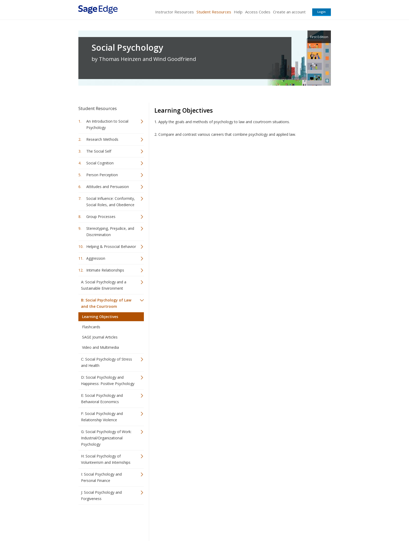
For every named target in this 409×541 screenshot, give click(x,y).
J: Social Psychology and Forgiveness (101, 495)
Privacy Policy (296, 521)
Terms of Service (234, 521)
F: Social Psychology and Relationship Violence (102, 416)
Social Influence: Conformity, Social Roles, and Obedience (110, 201)
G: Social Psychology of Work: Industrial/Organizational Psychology (106, 438)
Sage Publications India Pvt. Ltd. (155, 521)
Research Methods (102, 139)
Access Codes (257, 11)
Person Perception (102, 174)
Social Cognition (100, 162)
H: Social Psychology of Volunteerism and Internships (105, 459)
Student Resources (213, 11)
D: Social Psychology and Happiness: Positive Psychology (107, 380)
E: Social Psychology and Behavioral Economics (102, 398)
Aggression (95, 258)
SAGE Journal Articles (100, 337)
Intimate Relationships (105, 270)
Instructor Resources (174, 11)
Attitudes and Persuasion (107, 186)
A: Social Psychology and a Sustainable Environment (103, 285)
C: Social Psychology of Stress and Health (106, 362)
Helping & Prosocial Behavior (111, 246)
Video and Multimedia (100, 347)
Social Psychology (127, 47)
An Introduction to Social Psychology (107, 124)
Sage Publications (108, 521)
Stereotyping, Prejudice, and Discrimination (110, 231)
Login (321, 12)
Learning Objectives (100, 316)
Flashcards (91, 326)
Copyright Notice (267, 521)
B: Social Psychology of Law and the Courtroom (106, 303)
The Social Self (98, 151)
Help (238, 11)
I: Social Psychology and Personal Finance (101, 477)
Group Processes (100, 216)
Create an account (289, 11)
